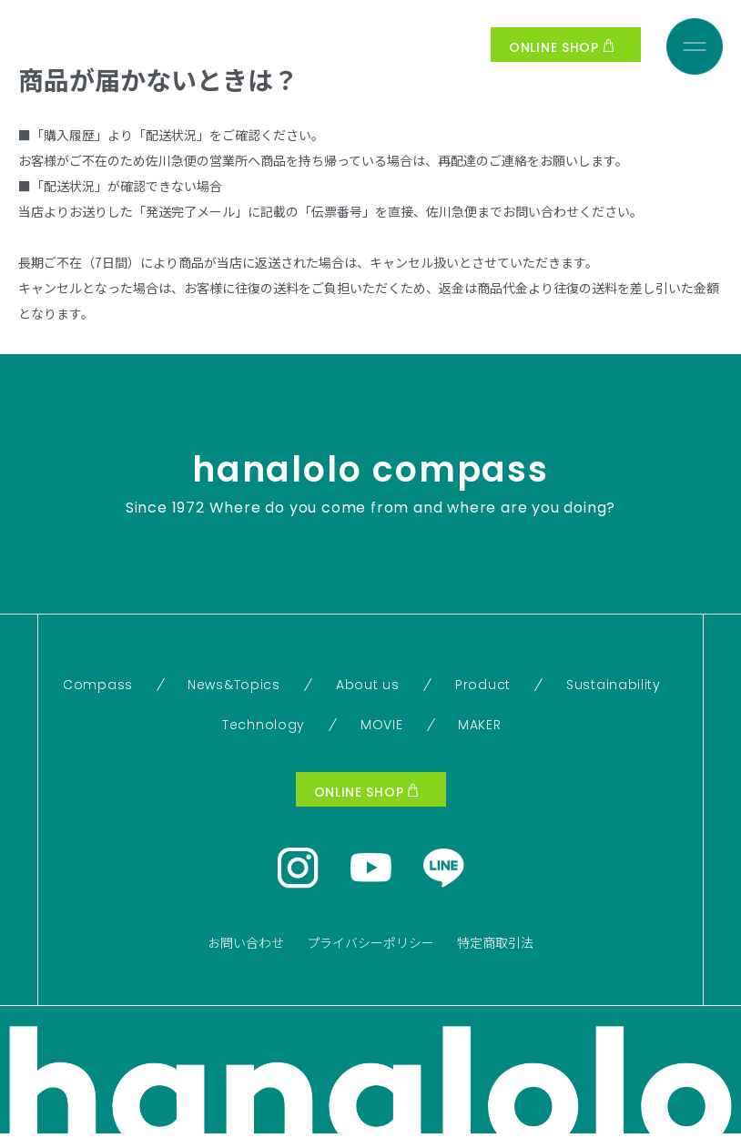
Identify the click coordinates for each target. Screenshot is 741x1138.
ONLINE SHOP (561, 47)
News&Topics (234, 684)
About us (368, 684)
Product (483, 684)
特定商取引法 (495, 942)
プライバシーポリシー (370, 942)
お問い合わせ (246, 942)
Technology (263, 724)
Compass (98, 684)
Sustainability (613, 684)
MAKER (480, 724)
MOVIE (381, 724)
